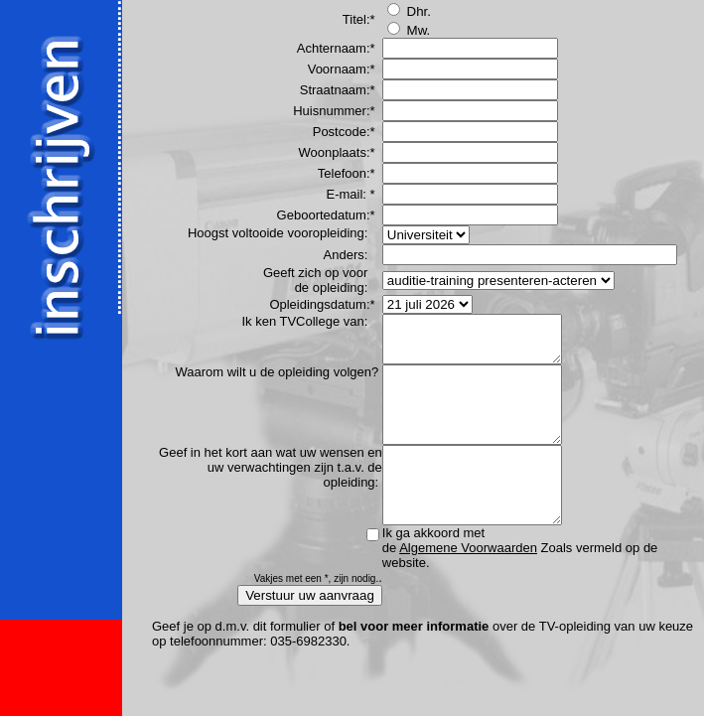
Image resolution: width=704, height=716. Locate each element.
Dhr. (409, 11)
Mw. (408, 30)
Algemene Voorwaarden (468, 586)
